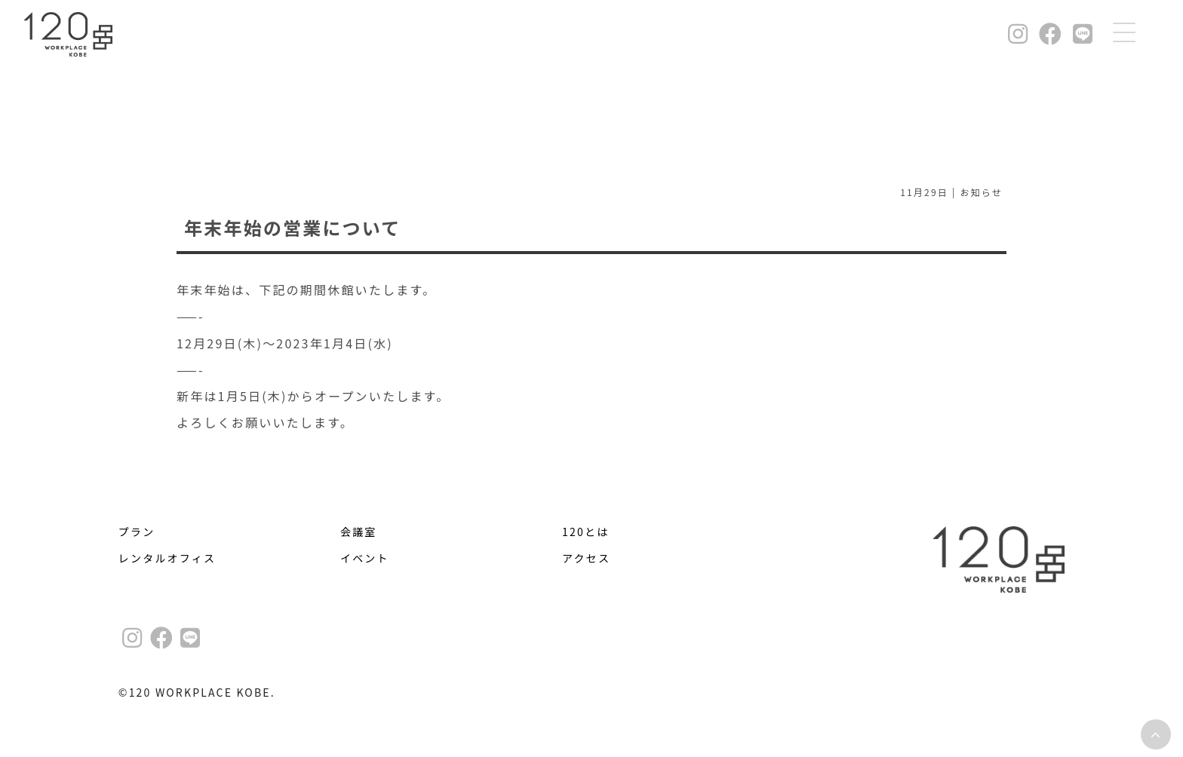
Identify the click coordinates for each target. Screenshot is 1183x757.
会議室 (358, 531)
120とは (585, 531)
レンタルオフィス (167, 558)
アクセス (586, 558)
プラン (136, 531)
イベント (364, 558)
